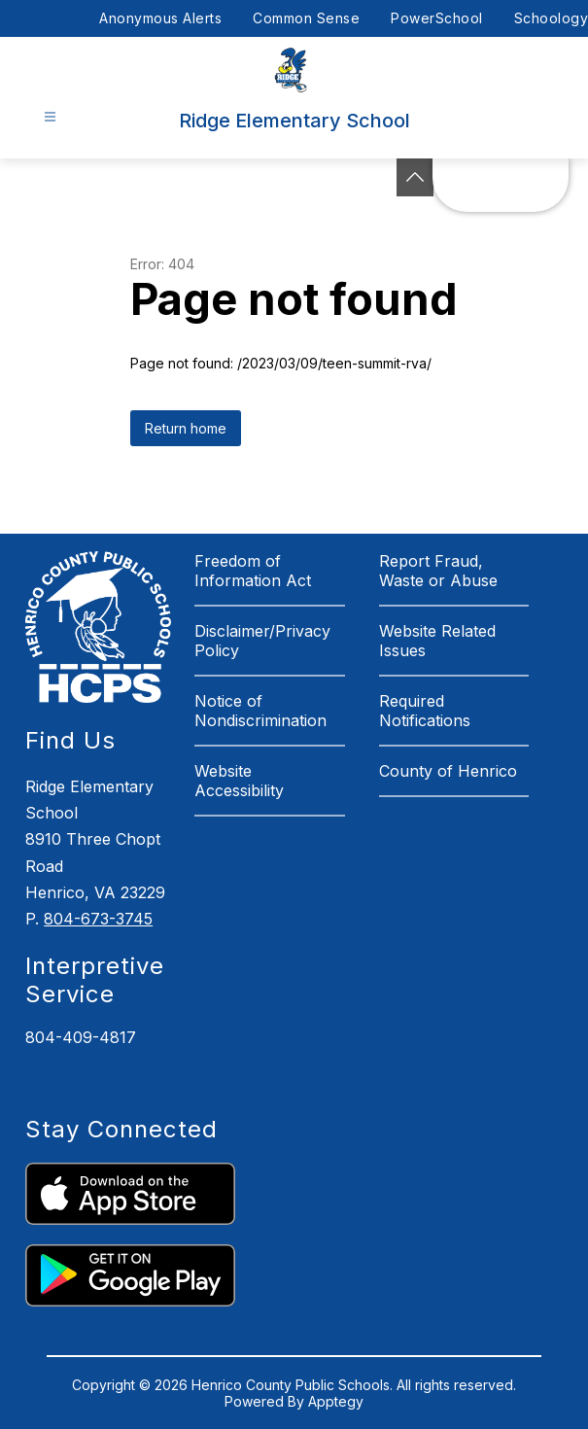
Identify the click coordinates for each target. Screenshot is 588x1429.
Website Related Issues (437, 640)
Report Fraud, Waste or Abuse (438, 570)
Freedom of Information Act (252, 570)
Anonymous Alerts (160, 18)
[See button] (415, 177)
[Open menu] (50, 117)
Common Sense (306, 18)
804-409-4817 (80, 1037)
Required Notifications (424, 710)
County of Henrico (448, 771)
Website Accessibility (239, 780)
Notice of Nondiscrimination (260, 710)
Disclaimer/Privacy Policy (262, 640)
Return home (185, 428)
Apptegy (335, 1401)
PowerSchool (437, 18)
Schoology (551, 18)
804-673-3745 (98, 918)
